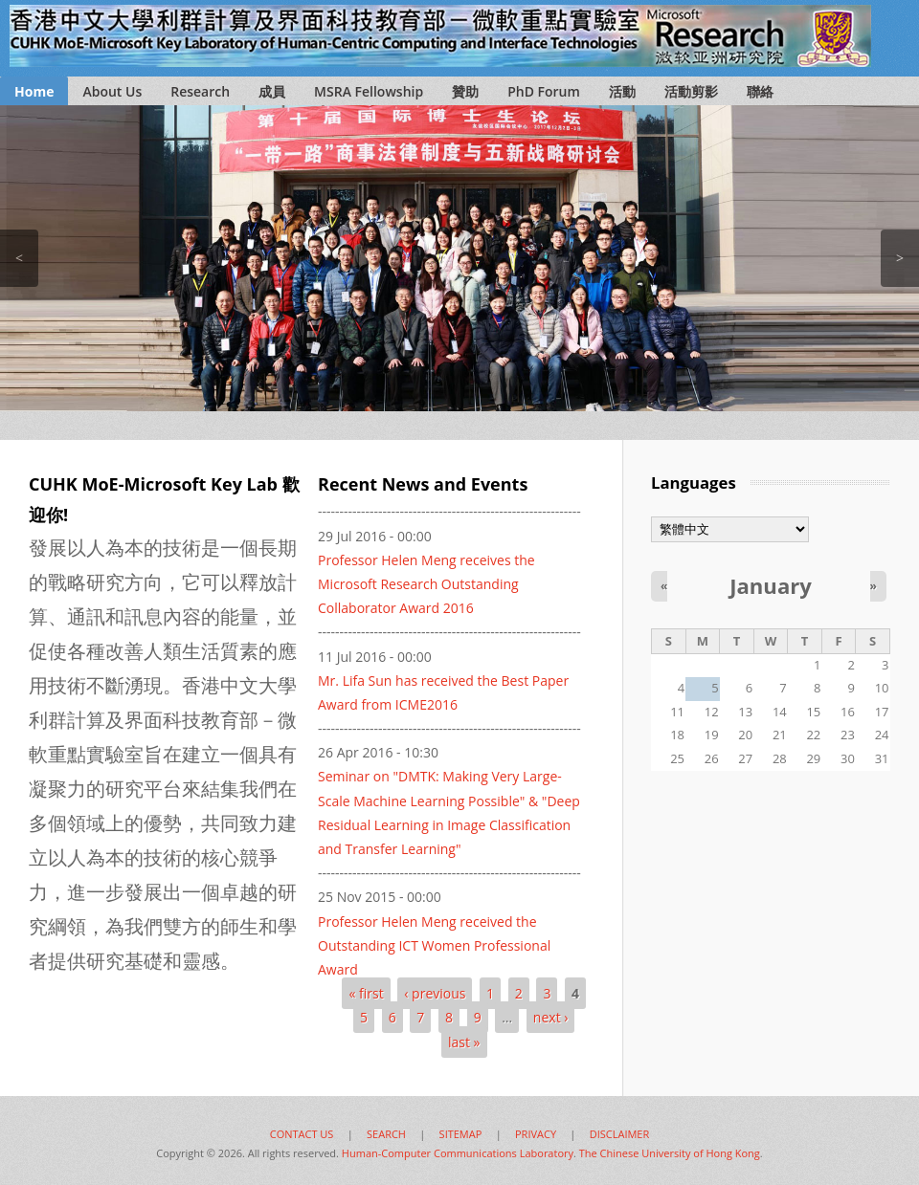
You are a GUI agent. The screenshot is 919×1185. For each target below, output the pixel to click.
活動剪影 (691, 91)
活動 (622, 91)
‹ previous (434, 993)
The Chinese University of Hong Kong (669, 1153)
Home (34, 91)
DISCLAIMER (620, 1134)
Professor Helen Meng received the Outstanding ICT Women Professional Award (434, 945)
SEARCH (386, 1134)
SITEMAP (460, 1134)
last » (464, 1042)
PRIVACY (535, 1134)
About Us (112, 91)
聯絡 (760, 91)
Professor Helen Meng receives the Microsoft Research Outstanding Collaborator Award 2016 (426, 584)
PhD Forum (543, 91)
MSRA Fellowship (368, 91)
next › (551, 1017)
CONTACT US (302, 1134)
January (770, 585)
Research (200, 91)
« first (365, 993)
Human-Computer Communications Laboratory (457, 1153)
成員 (271, 91)
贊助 (465, 91)
